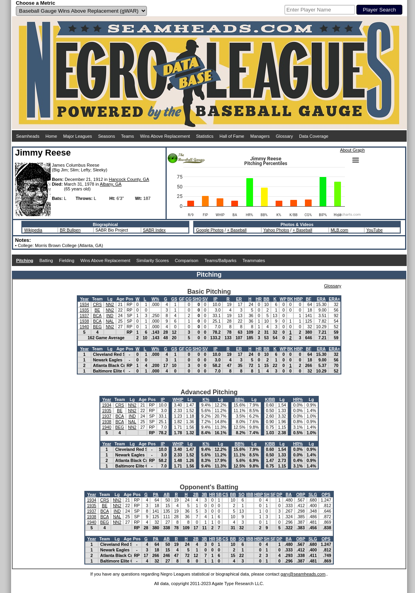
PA (155, 494)
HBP (298, 298)
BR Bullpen (70, 230)
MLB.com (339, 230)
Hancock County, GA (129, 179)
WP (283, 298)
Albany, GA (111, 184)
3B (204, 494)
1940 (84, 326)
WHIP (178, 399)
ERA (321, 298)
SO (241, 494)
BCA (97, 315)
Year (84, 298)
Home (51, 136)
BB (266, 298)
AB (166, 494)
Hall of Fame (231, 136)
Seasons (106, 136)
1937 (84, 315)
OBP (300, 494)
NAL (110, 321)
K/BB (270, 399)
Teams (127, 136)
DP (279, 494)
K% (206, 399)
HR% (298, 399)
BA (288, 494)
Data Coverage (313, 136)
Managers (260, 136)
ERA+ (334, 298)
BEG (97, 326)
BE (97, 310)
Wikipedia (33, 230)
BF (308, 298)
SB (219, 494)
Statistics (204, 136)
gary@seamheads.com (303, 574)
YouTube (374, 230)
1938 (84, 321)
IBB (249, 494)
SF (273, 494)
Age (120, 298)
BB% (239, 399)
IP (215, 298)
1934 (84, 304)
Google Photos (209, 230)
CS (225, 494)
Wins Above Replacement (165, 136)
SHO (197, 298)
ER (239, 298)
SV (205, 298)
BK (290, 298)
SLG (312, 494)
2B (195, 494)
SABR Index (154, 230)
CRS (97, 304)
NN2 (110, 304)
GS (174, 298)
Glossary (284, 136)
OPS (326, 494)
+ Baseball (236, 230)
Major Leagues (77, 136)
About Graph (352, 150)
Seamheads (28, 136)
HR (259, 298)
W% (155, 298)
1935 (84, 310)
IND (109, 315)
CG (188, 298)
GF (182, 298)
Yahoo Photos (276, 230)
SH (267, 494)
